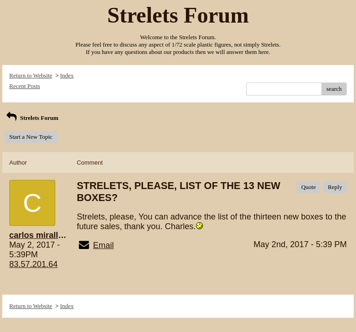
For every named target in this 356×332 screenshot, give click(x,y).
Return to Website (30, 75)
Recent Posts (24, 86)
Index (67, 75)
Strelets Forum (32, 117)
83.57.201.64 (33, 264)
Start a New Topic (31, 136)
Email (103, 245)
